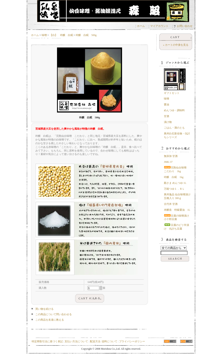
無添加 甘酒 (171, 156)
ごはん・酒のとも (174, 127)
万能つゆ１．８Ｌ (174, 188)
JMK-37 (168, 161)
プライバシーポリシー (132, 341)
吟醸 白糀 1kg (173, 177)
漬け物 (168, 122)
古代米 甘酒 (171, 204)
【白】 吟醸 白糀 (61, 35)
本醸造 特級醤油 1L (177, 209)
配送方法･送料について (103, 341)
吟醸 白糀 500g (86, 35)
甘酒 (166, 116)
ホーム (141, 26)
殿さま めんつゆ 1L (175, 182)
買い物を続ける (44, 308)
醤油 (166, 104)
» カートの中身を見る (175, 44)
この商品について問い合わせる (53, 314)
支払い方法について (76, 341)
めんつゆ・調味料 (174, 110)
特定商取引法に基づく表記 (47, 341)
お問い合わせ (183, 26)
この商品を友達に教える (49, 319)
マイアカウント (159, 26)
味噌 (44, 35)
